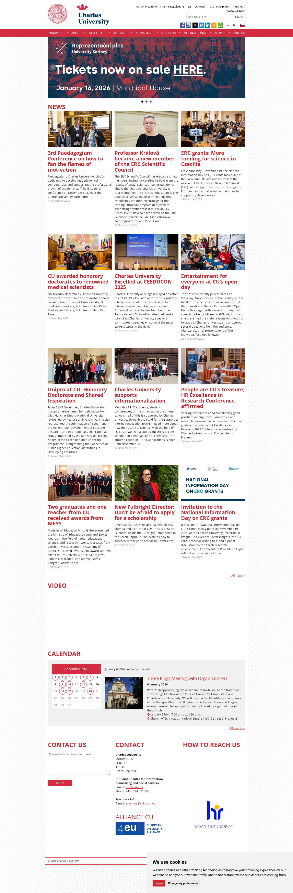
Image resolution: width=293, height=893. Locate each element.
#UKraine (56, 33)
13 (90, 684)
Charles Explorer (220, 6)
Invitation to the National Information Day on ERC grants (208, 512)
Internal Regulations (172, 6)
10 (69, 684)
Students (168, 33)
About (76, 33)
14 (97, 684)
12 (83, 684)
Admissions (144, 33)
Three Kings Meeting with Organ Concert (187, 678)
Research (120, 33)
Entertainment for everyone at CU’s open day (209, 281)
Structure (97, 33)
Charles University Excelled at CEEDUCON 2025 (143, 281)
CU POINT (201, 6)
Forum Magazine (146, 6)
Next (240, 67)
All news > (238, 575)
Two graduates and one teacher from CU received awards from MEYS (77, 515)
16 (62, 691)
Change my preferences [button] (183, 883)
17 (69, 691)
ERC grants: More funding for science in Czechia (208, 158)
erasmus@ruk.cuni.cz (140, 803)
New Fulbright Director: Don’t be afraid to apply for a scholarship (145, 512)
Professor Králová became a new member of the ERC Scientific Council (144, 161)
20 (90, 691)
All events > (237, 728)
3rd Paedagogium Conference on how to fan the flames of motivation (75, 161)
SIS (189, 6)
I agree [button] (159, 883)
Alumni (219, 33)
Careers (239, 33)
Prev (53, 67)
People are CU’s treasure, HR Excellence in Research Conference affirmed (213, 398)
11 (76, 684)
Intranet (238, 6)
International (195, 33)
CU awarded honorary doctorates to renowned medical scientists (78, 281)
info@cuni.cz (134, 787)
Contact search (236, 10)
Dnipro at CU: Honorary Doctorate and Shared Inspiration (77, 395)
